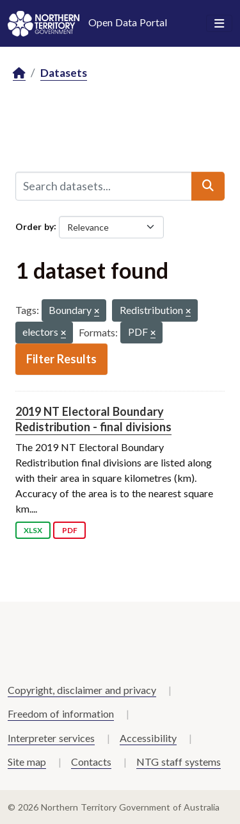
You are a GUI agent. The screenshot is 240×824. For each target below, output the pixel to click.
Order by (34, 225)
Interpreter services (51, 738)
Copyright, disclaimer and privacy (82, 690)
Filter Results (61, 359)
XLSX (33, 530)
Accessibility (148, 738)
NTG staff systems (178, 761)
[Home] (19, 73)
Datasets (63, 72)
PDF (69, 530)
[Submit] (208, 186)
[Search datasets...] (103, 186)
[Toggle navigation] (219, 24)
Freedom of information (61, 713)
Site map (27, 761)
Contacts (91, 761)
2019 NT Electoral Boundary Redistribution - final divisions (93, 418)
